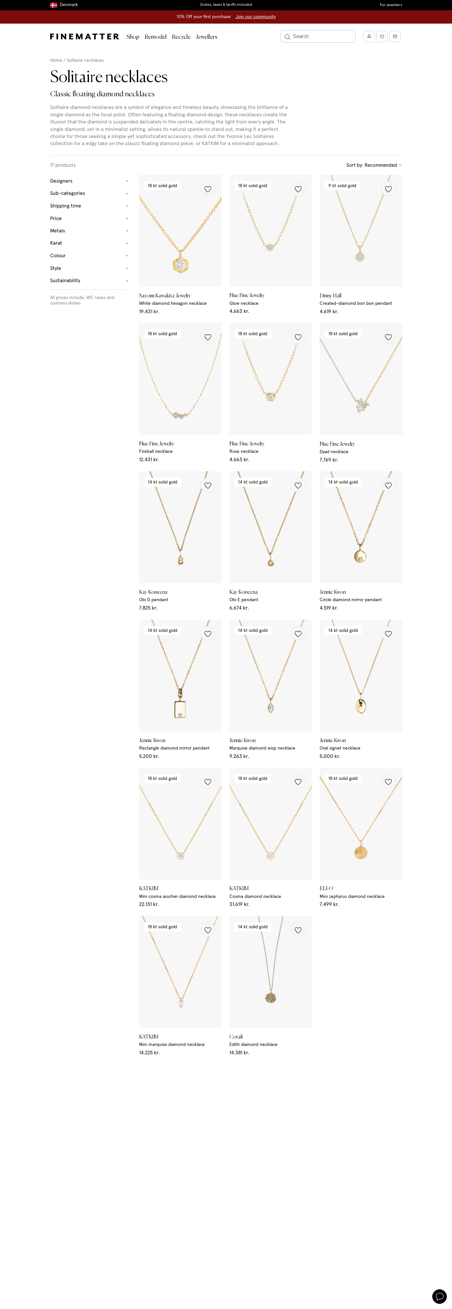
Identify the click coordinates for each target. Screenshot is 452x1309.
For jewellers (391, 5)
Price (89, 218)
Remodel (156, 37)
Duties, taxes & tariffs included (226, 5)
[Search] (318, 36)
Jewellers (206, 37)
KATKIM (210, 143)
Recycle (181, 37)
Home (56, 60)
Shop (133, 37)
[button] (208, 188)
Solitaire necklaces (85, 60)
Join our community (256, 17)
